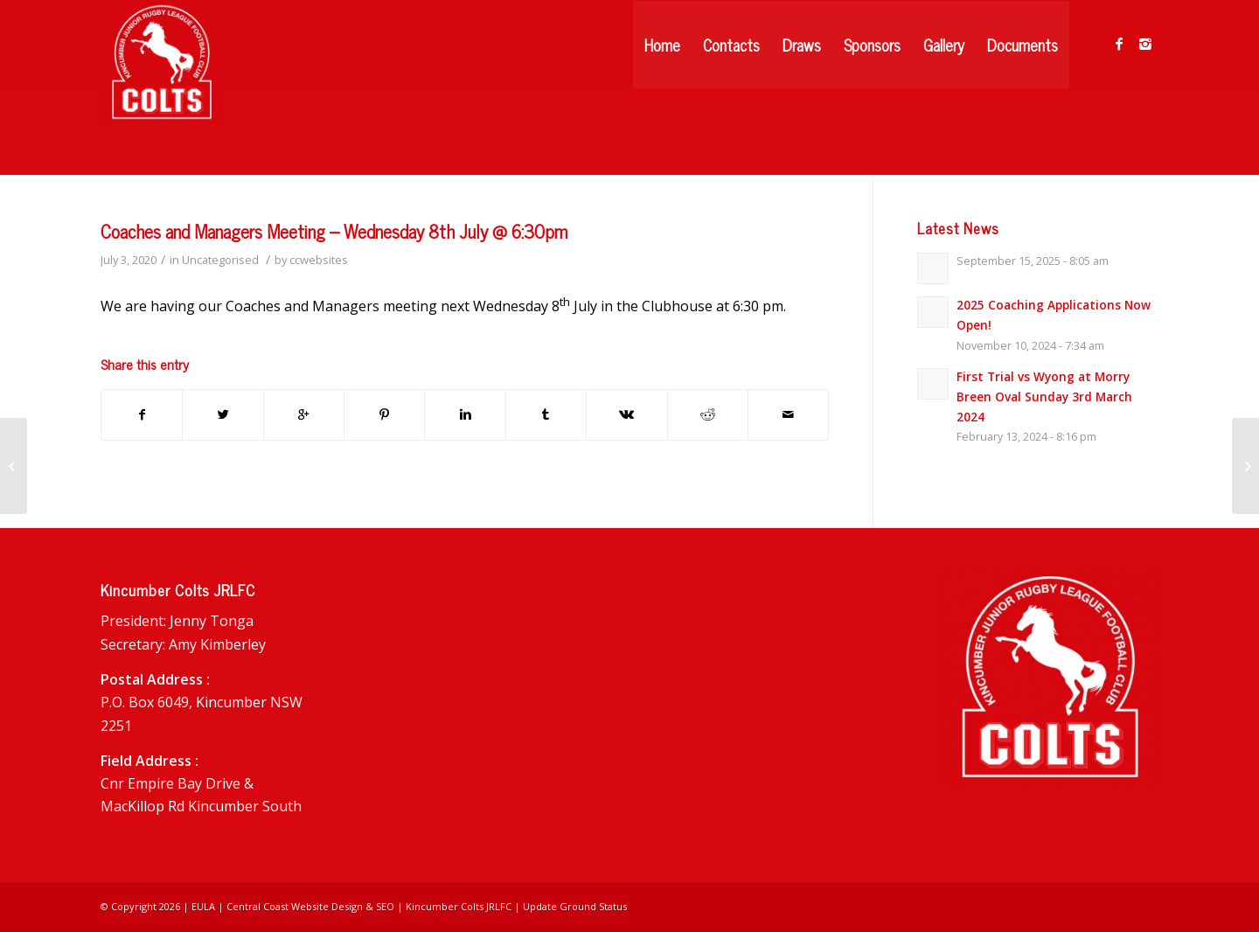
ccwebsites (318, 260)
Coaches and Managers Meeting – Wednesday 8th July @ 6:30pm (334, 231)
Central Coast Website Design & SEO (310, 906)
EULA (203, 906)
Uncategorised (220, 260)
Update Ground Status (575, 906)
